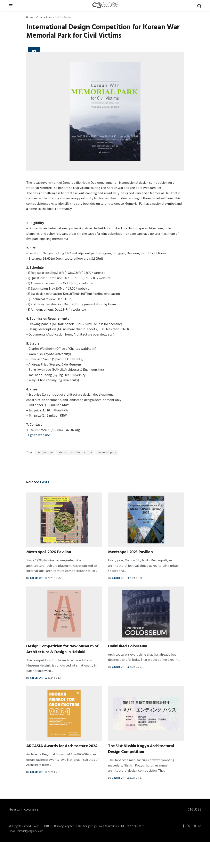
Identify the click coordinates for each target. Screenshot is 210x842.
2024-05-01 (135, 666)
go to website (40, 435)
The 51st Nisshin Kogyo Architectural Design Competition (141, 749)
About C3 (14, 809)
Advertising (31, 809)
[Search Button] (199, 5)
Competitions (44, 17)
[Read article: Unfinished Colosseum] (146, 613)
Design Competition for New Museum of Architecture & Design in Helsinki (62, 649)
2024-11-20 (135, 578)
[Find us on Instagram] (194, 826)
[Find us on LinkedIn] (200, 826)
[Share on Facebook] (34, 52)
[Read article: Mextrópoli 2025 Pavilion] (146, 519)
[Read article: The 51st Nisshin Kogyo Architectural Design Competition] (146, 713)
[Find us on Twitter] (188, 826)
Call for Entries (63, 17)
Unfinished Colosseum (127, 646)
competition (45, 452)
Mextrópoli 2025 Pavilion (130, 552)
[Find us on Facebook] (183, 826)
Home (29, 17)
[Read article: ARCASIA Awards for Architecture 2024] (64, 713)
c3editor (36, 578)
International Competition (75, 452)
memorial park (106, 452)
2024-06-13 (53, 677)
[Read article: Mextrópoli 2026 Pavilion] (64, 519)
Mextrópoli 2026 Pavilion (48, 552)
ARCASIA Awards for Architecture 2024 (62, 746)
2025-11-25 (53, 578)
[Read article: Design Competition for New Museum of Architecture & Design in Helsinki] (64, 613)
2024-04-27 (135, 777)
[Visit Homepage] (105, 5)
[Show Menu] (11, 5)
